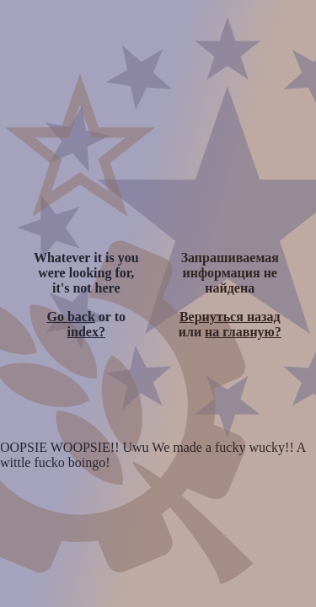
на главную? (243, 332)
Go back (70, 316)
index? (86, 332)
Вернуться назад (230, 316)
